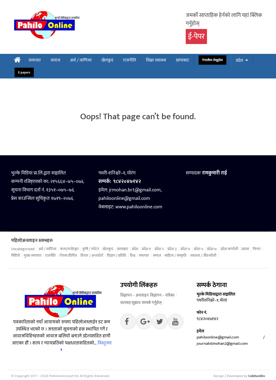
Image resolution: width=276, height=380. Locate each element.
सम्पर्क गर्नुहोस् (152, 302)
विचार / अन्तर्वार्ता (91, 256)
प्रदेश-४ (185, 249)
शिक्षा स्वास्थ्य (156, 60)
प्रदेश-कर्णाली (229, 249)
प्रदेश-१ (146, 249)
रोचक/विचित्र (68, 256)
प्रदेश (239, 60)
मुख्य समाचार (32, 256)
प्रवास (245, 249)
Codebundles (256, 376)
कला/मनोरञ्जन (69, 249)
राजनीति (129, 60)
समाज (55, 60)
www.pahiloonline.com (138, 207)
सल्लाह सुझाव (130, 302)
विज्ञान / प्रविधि (116, 256)
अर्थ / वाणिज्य (81, 60)
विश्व (132, 256)
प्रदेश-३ (172, 249)
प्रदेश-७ (212, 249)
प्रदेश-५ (198, 249)
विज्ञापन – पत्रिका (162, 295)
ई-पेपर (196, 36)
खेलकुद (107, 60)
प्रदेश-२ (159, 249)
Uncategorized (23, 249)
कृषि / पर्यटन (90, 249)
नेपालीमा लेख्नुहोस (212, 60)
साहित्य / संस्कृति (175, 256)
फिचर (257, 249)
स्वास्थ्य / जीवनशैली (203, 256)
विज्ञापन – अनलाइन (134, 295)
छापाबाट (182, 60)
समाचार (35, 60)
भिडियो (15, 256)
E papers (24, 72)
